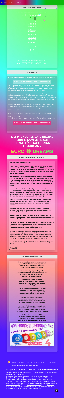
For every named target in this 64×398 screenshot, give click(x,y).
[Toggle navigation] (61, 2)
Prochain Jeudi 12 (39, 362)
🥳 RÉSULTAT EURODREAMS (11, 3)
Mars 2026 (30, 362)
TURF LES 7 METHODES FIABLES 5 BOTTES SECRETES (32, 12)
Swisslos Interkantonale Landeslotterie (35, 387)
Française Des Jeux (47, 379)
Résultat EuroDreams (18, 362)
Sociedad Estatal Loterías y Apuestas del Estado (26, 381)
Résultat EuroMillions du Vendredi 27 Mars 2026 (25, 365)
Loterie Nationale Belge (22, 383)
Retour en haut (52, 362)
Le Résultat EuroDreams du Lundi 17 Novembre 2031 (32, 64)
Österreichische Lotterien (34, 385)
